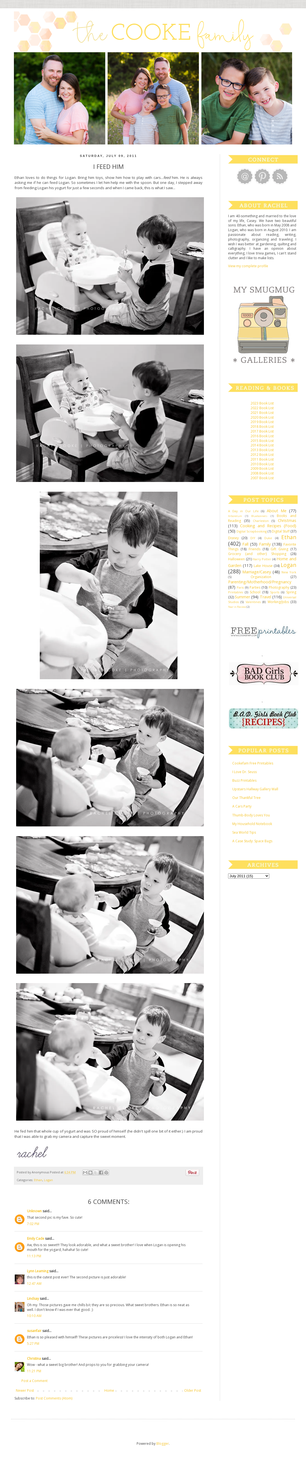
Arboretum (235, 516)
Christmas (287, 520)
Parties (255, 587)
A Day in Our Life (243, 511)
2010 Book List (262, 464)
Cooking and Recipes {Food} (268, 525)
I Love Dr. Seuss (244, 771)
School (255, 592)
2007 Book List (262, 478)
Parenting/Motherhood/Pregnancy (259, 581)
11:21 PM (34, 1371)
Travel (265, 596)
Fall (245, 544)
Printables (235, 592)
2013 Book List (262, 450)
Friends (254, 549)
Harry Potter (262, 559)
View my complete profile (248, 266)
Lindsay (33, 1298)
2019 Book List (262, 421)
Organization (261, 576)
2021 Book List (262, 412)
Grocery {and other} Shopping (257, 553)
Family (265, 544)
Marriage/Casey (256, 571)
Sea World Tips (244, 832)
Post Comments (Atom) (54, 1398)
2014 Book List (262, 445)
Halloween (236, 559)
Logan (48, 1180)
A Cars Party (241, 806)
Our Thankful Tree (246, 797)
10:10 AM (34, 1315)
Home (109, 1390)
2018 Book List (262, 426)
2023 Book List (262, 403)
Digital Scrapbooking (251, 531)
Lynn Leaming (37, 1271)
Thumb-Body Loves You (251, 815)
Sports (274, 592)
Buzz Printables (244, 780)
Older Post (192, 1390)
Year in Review (237, 607)
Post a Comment (34, 1380)
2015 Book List (262, 440)
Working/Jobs (278, 601)
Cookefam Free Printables (252, 763)
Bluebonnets (259, 516)
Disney (233, 538)
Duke (268, 538)
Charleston (261, 521)
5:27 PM (33, 1343)
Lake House (263, 565)
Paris (240, 587)
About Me (277, 510)
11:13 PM (34, 1256)
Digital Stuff (281, 531)
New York (289, 572)
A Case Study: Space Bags (252, 841)
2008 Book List (262, 473)
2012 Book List (262, 454)
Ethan (38, 1180)
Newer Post (25, 1390)
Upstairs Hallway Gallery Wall (255, 789)
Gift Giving (279, 549)
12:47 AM (34, 1283)
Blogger (162, 1443)
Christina (34, 1358)
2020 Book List (262, 417)
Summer (242, 596)
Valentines (253, 602)
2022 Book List (262, 408)
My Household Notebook (252, 823)
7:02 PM (33, 1223)
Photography (279, 587)
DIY (252, 538)
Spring (291, 592)
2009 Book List (262, 468)
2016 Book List (262, 436)
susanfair (34, 1330)
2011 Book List (262, 459)
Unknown (34, 1211)
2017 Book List (262, 431)
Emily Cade (35, 1238)
